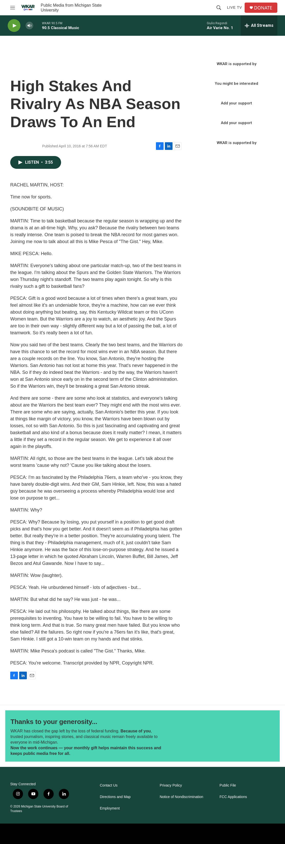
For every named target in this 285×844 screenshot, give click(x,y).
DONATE (263, 7)
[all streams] (259, 25)
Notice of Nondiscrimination (181, 797)
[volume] (29, 25)
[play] (14, 26)
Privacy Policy (171, 785)
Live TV (234, 7)
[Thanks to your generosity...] (210, 736)
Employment (110, 808)
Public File (228, 785)
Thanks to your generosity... (53, 722)
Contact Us (109, 785)
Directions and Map (115, 797)
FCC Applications (233, 797)
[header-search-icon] (219, 7)
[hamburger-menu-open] (12, 8)
